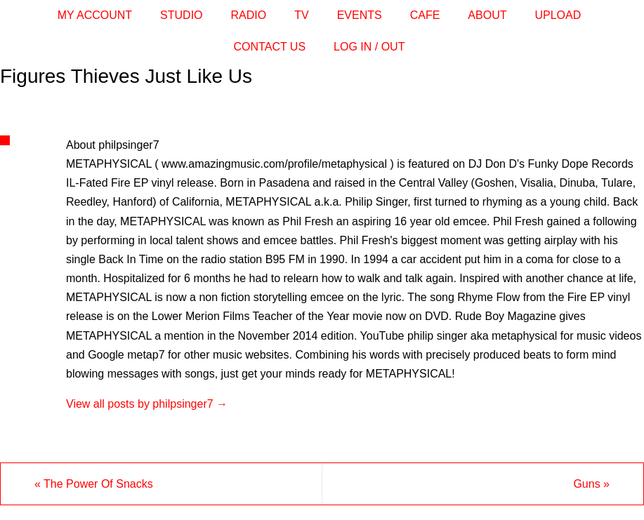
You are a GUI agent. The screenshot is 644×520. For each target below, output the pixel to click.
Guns (591, 484)
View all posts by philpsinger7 (147, 404)
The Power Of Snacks (93, 484)
